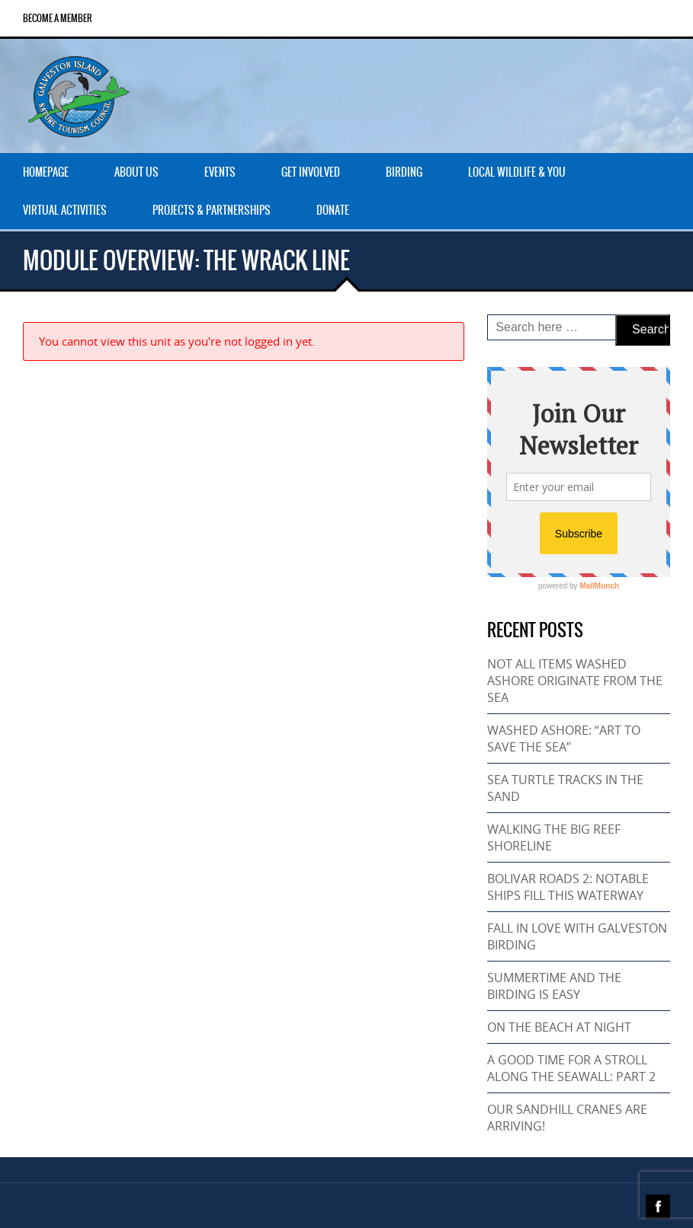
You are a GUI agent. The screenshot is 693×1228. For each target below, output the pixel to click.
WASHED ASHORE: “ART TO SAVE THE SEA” (563, 738)
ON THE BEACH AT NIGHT (559, 1027)
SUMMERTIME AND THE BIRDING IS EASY (554, 986)
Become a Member (57, 18)
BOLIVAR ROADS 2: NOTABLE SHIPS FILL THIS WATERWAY (568, 887)
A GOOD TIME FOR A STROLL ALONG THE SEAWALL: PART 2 (571, 1068)
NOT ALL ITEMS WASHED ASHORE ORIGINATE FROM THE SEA (575, 680)
